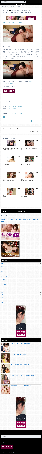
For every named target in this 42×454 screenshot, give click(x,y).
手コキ (8, 120)
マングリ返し (31, 118)
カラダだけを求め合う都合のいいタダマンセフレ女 (17, 375)
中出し (37, 118)
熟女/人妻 (13, 120)
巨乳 (2, 299)
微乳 (5, 120)
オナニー (3, 281)
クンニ (8, 118)
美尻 (30, 120)
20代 (2, 263)
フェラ (26, 118)
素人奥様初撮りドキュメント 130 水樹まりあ (16, 386)
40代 (4, 100)
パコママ (3, 287)
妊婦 (2, 297)
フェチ (22, 118)
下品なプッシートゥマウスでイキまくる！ (17, 113)
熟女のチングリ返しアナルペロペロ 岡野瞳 (12, 22)
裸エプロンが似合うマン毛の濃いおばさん (11, 127)
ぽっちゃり (3, 279)
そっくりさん (4, 276)
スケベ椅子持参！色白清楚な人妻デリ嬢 (15, 365)
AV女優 (2, 274)
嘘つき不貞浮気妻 (12, 108)
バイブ (18, 118)
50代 (2, 271)
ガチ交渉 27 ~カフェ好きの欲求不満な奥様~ (17, 103)
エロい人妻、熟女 (21, 4)
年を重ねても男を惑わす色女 (33, 130)
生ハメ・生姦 (18, 120)
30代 (2, 266)
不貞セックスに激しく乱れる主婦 (15, 106)
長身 (33, 120)
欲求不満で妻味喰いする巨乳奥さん (16, 110)
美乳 (27, 120)
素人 (23, 120)
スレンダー (13, 118)
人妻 (2, 294)
